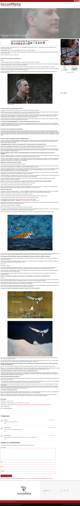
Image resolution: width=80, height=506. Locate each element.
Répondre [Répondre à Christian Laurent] (5, 431)
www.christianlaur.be (10, 401)
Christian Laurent (7, 427)
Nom (1, 461)
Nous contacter (18, 504)
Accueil (2, 501)
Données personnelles (11, 504)
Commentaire (4, 447)
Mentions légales (4, 504)
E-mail (2, 466)
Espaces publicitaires (75, 504)
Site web (2, 470)
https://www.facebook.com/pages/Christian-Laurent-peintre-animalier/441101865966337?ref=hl (33, 404)
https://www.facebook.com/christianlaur (21, 402)
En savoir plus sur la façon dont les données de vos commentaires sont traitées (36, 478)
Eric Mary (5, 420)
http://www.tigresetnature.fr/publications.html (30, 200)
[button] (76, 5)
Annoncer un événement (66, 504)
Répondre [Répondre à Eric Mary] (5, 423)
